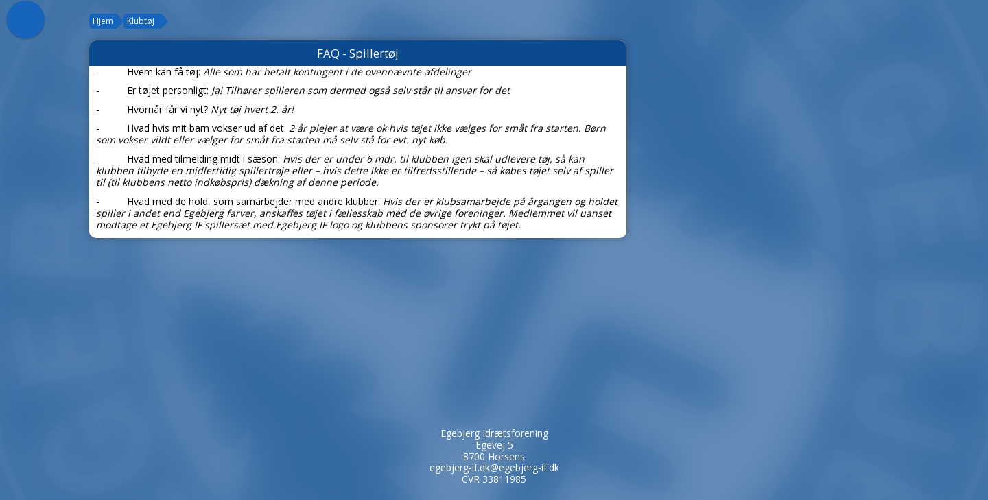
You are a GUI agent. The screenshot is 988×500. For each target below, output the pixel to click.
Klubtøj (140, 21)
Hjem (103, 21)
